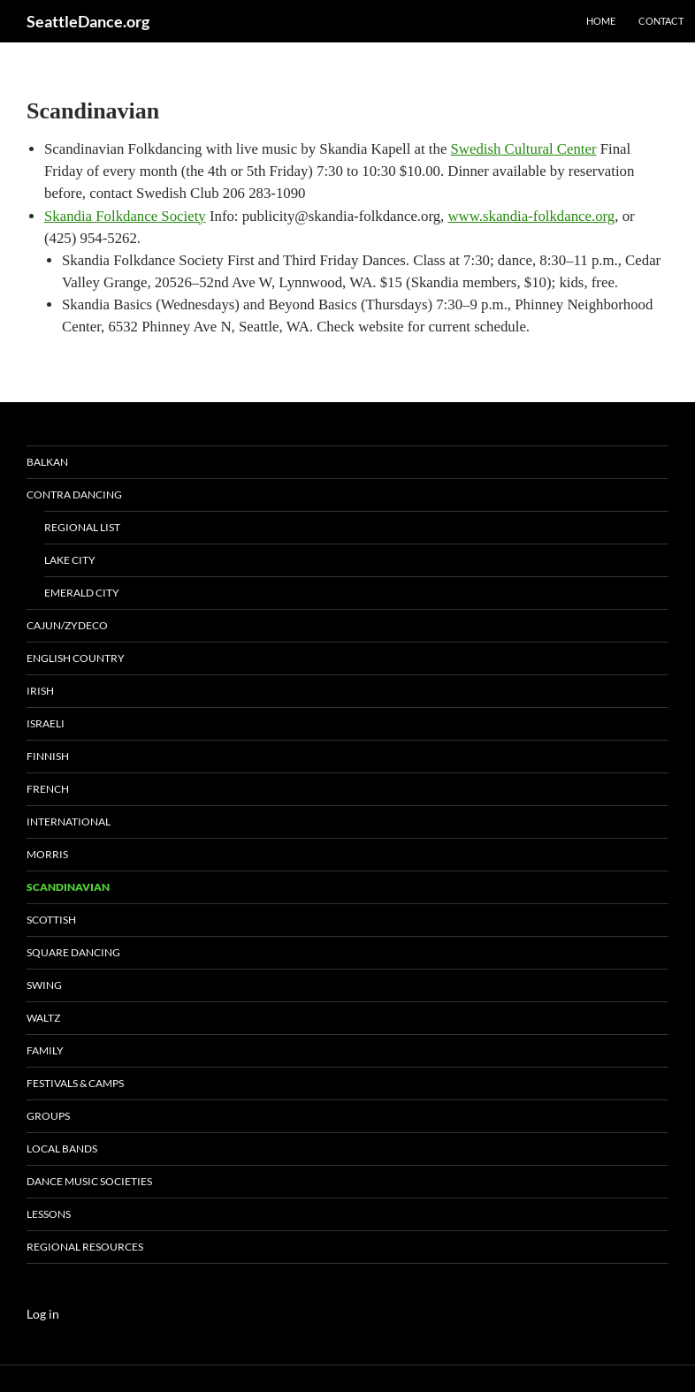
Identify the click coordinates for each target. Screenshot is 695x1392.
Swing (44, 985)
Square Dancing (73, 952)
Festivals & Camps (75, 1083)
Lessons (49, 1214)
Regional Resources (85, 1246)
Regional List (82, 527)
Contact (661, 21)
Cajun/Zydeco (67, 625)
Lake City (69, 560)
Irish (40, 690)
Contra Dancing (74, 494)
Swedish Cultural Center (524, 149)
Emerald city (81, 592)
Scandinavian (68, 887)
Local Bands (62, 1148)
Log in (43, 1313)
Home (600, 21)
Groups (48, 1115)
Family (45, 1050)
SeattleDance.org (88, 21)
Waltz (43, 1017)
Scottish (51, 919)
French (48, 788)
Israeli (46, 723)
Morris (47, 854)
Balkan (47, 461)
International (69, 821)
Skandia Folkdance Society (125, 216)
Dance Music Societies (89, 1181)
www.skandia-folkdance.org (531, 216)
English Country (76, 658)
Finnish (48, 756)
